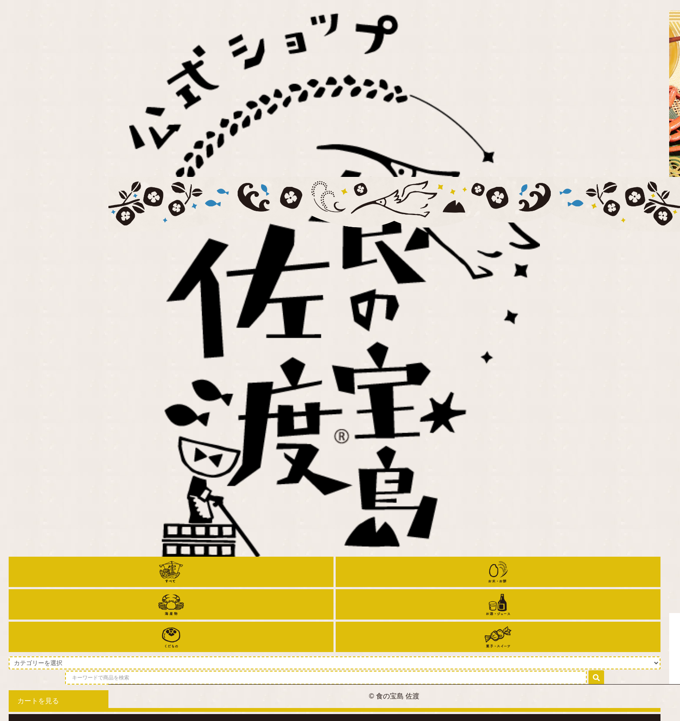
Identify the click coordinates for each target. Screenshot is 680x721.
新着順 (607, 374)
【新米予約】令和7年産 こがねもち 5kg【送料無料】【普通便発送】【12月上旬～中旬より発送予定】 (208, 485)
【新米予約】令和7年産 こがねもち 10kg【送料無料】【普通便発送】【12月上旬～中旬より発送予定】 (431, 485)
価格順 (576, 374)
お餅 (205, 285)
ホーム (181, 285)
